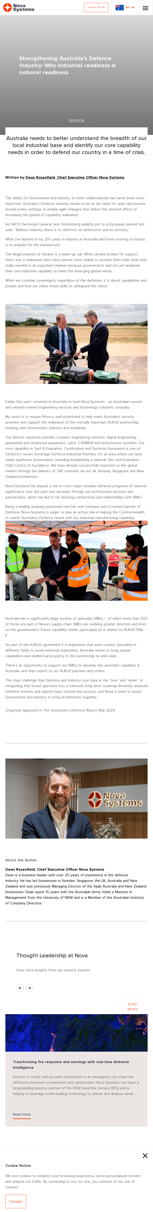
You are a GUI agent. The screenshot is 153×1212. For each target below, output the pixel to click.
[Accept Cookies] (15, 1201)
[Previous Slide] (20, 988)
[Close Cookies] (145, 1155)
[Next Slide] (29, 988)
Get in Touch (96, 7)
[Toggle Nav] (145, 7)
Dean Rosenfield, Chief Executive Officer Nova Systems (75, 177)
